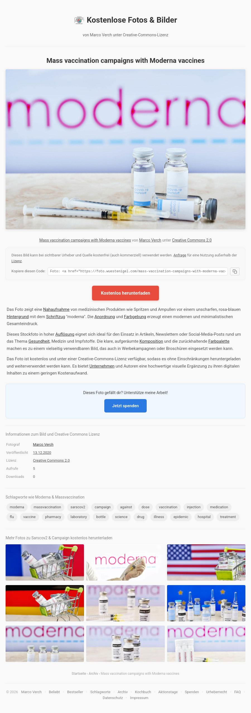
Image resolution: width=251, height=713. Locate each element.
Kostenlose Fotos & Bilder (125, 20)
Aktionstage (168, 693)
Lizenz (16, 261)
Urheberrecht (216, 693)
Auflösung (64, 335)
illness (159, 518)
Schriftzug (55, 317)
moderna (17, 508)
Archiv (93, 674)
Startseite (79, 674)
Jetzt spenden (125, 406)
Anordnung (105, 317)
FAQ (237, 693)
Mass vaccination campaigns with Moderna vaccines (85, 240)
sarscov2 (78, 508)
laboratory (79, 518)
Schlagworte (100, 693)
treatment (228, 518)
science (121, 518)
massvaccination (47, 508)
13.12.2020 (42, 453)
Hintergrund (18, 317)
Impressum (139, 699)
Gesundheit (39, 342)
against (126, 508)
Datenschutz (113, 699)
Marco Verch (150, 240)
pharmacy (53, 518)
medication (219, 508)
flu (12, 518)
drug (140, 518)
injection (194, 508)
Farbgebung (135, 317)
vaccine (29, 518)
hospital (204, 518)
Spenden (192, 693)
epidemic (180, 518)
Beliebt (54, 693)
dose (145, 508)
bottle (100, 518)
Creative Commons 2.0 (192, 240)
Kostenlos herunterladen (125, 294)
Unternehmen (102, 366)
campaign (102, 508)
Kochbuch (143, 693)
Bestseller (75, 693)
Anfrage (179, 255)
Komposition (151, 342)
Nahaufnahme (56, 310)
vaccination (168, 508)
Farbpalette (219, 342)
